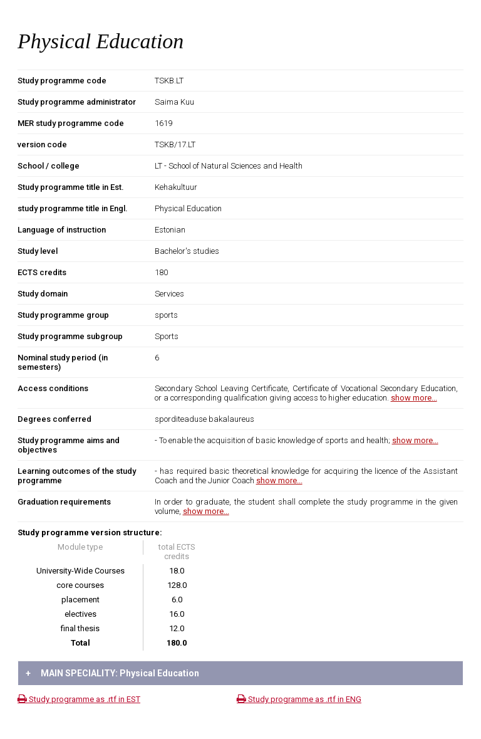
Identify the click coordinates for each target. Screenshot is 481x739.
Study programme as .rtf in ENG (299, 699)
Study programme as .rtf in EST (79, 699)
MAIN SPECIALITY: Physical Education (112, 673)
